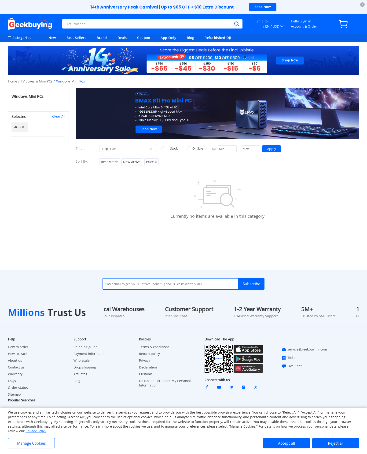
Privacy (144, 360)
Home (12, 81)
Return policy (149, 353)
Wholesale (81, 360)
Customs (146, 374)
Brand (102, 38)
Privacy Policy (36, 431)
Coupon (143, 38)
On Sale (195, 148)
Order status (18, 387)
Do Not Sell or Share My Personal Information (165, 383)
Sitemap (14, 394)
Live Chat (292, 366)
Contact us (16, 367)
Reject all (336, 443)
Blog (190, 38)
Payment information (89, 353)
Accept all (286, 443)
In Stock (169, 148)
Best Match (109, 162)
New (52, 38)
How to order (18, 347)
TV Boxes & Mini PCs (36, 81)
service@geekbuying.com (304, 349)
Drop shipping (84, 367)
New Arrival (132, 162)
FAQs (12, 381)
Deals (122, 38)
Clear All (58, 116)
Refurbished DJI (218, 38)
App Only (168, 38)
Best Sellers (76, 38)
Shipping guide (85, 347)
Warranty (15, 374)
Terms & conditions (154, 347)
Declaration (148, 367)
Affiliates (80, 374)
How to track (17, 353)
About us (15, 360)
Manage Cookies (31, 443)
